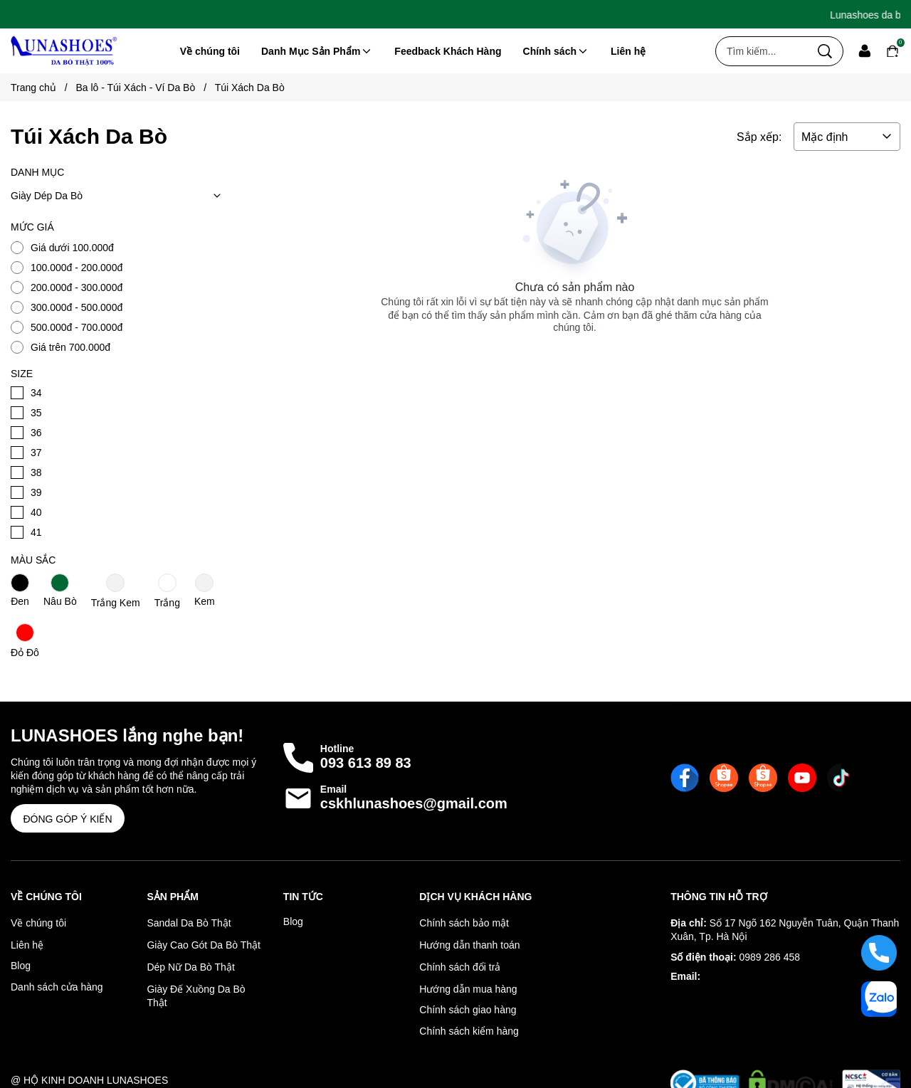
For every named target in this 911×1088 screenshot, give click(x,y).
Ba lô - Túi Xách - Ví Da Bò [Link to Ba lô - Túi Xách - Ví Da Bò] (144, 87)
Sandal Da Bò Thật (189, 923)
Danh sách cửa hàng (57, 987)
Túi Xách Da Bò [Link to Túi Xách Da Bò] (250, 87)
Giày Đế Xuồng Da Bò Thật (196, 995)
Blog (21, 965)
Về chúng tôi (210, 51)
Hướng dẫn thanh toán (469, 945)
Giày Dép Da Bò (119, 196)
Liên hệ (628, 51)
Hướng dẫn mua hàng (468, 989)
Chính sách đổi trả (459, 967)
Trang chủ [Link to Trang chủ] (43, 87)
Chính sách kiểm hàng (469, 1031)
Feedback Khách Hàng (447, 51)
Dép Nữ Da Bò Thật (190, 967)
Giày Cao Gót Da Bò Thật (203, 945)
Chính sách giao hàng (467, 1009)
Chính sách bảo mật (464, 923)
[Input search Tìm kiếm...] (761, 51)
